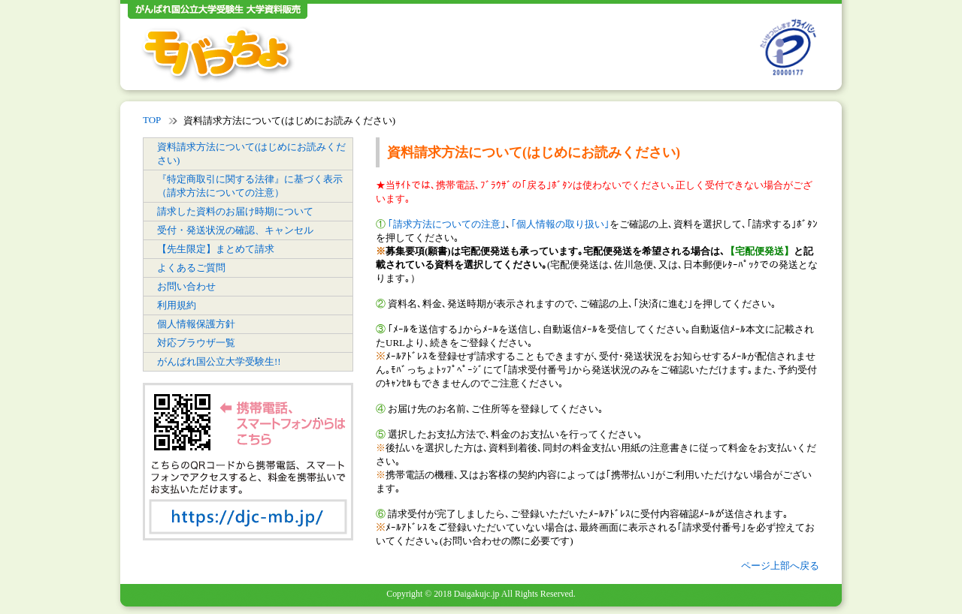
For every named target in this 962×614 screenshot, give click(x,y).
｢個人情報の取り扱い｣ (560, 224)
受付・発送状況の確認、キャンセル (235, 230)
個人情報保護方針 (196, 324)
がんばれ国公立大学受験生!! (219, 361)
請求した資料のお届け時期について (235, 211)
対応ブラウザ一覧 (196, 342)
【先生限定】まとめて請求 (215, 248)
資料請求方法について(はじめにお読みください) (251, 153)
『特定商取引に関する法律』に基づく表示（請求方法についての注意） (250, 185)
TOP (152, 119)
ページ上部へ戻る (780, 565)
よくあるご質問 (191, 267)
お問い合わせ (186, 286)
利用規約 (176, 305)
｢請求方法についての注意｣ (447, 224)
